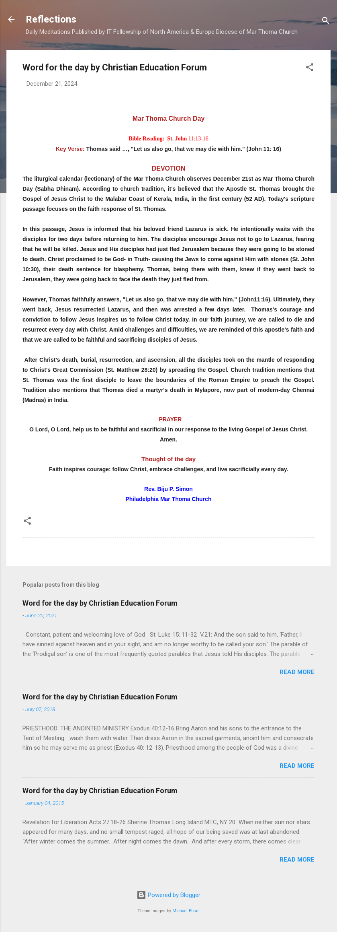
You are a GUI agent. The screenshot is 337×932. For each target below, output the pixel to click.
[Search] (326, 22)
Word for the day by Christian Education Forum (100, 603)
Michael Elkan (186, 910)
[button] (310, 68)
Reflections (51, 19)
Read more (297, 672)
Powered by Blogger (168, 895)
